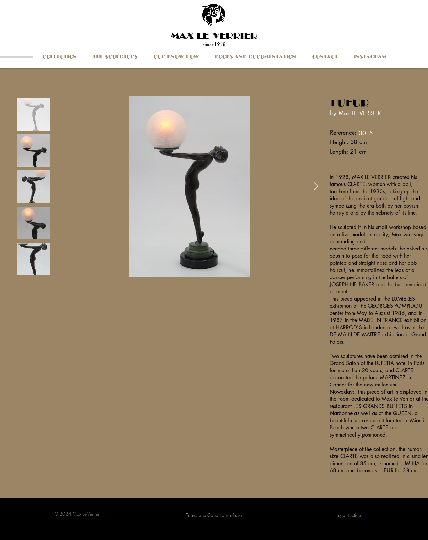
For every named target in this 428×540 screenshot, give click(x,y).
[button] (59, 57)
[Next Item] (315, 186)
